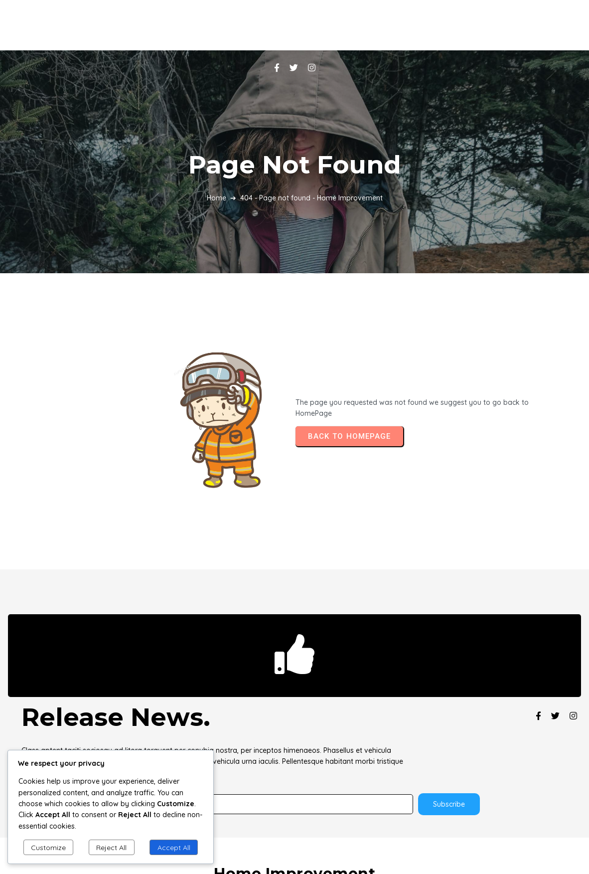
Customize (48, 847)
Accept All (173, 847)
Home (216, 170)
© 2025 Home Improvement (295, 823)
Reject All (111, 847)
